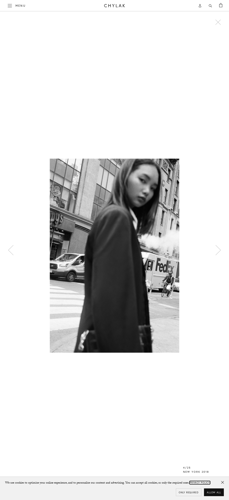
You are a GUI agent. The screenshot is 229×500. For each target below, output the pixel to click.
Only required (189, 492)
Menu (17, 5)
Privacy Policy (200, 482)
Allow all (214, 492)
